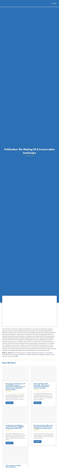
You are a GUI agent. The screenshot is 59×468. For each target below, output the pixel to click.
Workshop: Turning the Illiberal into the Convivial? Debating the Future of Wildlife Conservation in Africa (43, 427)
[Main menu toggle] (53, 3)
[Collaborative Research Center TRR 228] (8, 4)
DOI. (17, 356)
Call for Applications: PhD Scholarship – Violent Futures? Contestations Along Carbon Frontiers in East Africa (42, 386)
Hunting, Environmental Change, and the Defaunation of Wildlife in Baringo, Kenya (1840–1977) (15, 427)
